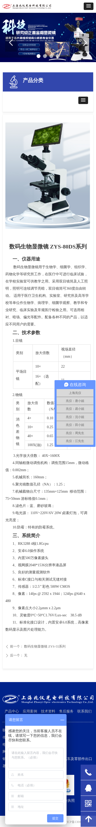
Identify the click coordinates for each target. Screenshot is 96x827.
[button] (88, 6)
